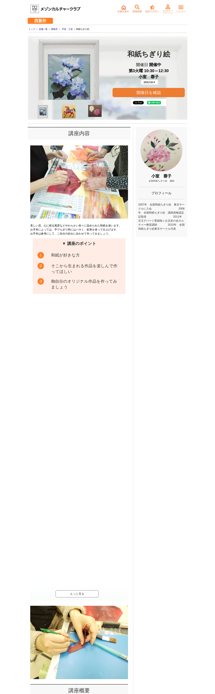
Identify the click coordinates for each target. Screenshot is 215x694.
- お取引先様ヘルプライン (37, 657)
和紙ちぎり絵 (73, 494)
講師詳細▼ (149, 82)
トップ (32, 29)
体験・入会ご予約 (101, 585)
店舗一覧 (43, 29)
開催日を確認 (149, 92)
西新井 (54, 29)
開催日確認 (117, 412)
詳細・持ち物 (108, 609)
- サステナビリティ (34, 652)
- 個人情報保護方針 (34, 662)
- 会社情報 (29, 647)
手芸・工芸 (67, 29)
